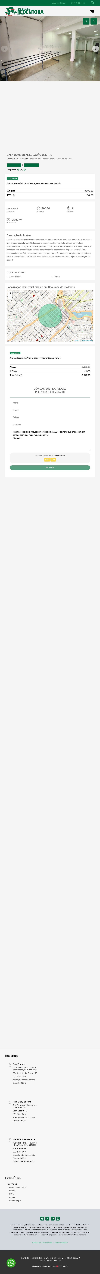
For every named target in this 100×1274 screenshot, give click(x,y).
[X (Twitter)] (47, 1219)
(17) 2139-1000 (19, 1152)
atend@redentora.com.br (24, 1080)
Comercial (11, 159)
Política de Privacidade (42, 1243)
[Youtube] (53, 1219)
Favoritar (14, 165)
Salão (18, 159)
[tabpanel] (50, 48)
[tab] (86, 21)
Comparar (31, 165)
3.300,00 (89, 191)
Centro (25, 159)
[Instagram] (58, 1219)
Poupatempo (15, 1200)
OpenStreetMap (87, 340)
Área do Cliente (58, 3)
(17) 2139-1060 (19, 1114)
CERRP (12, 1197)
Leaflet (75, 340)
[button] (92, 2)
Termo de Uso (61, 1243)
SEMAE (12, 1191)
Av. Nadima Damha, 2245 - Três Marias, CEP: (24, 1068)
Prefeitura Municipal (17, 1187)
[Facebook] (42, 1219)
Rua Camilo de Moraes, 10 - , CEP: (25, 1106)
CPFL (11, 1194)
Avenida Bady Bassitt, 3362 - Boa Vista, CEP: (25, 1144)
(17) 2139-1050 (19, 1076)
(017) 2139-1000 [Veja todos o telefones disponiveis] (78, 3)
